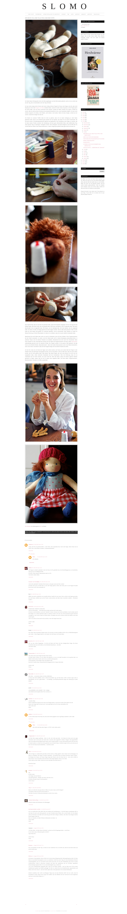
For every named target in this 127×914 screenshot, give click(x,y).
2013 (83, 121)
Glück (35, 531)
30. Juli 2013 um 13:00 (38, 606)
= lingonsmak (32, 735)
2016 (83, 115)
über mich (31, 14)
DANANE (31, 606)
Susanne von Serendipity (34, 581)
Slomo (66, 6)
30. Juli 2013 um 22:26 (42, 725)
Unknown (31, 544)
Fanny (32, 531)
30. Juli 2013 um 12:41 (36, 594)
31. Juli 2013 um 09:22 (36, 787)
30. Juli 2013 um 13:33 (37, 630)
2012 (83, 160)
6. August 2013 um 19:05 (38, 856)
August (85, 130)
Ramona (30, 845)
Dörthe (30, 567)
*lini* (30, 751)
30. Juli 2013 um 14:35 (40, 653)
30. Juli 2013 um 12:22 (45, 581)
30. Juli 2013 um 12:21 (37, 567)
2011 (83, 162)
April (85, 153)
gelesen (77, 14)
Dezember (86, 122)
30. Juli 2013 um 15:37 (39, 673)
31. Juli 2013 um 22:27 (45, 809)
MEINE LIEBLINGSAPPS (88, 140)
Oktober (85, 126)
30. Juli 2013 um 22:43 (36, 751)
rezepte (64, 14)
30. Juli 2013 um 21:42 (36, 687)
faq (68, 14)
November (86, 124)
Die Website (28, 526)
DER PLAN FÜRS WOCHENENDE (90, 137)
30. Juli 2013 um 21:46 (38, 698)
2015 (83, 117)
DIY (29, 531)
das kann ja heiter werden (34, 809)
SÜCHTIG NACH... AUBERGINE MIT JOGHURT (93, 147)
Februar (85, 156)
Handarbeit (39, 531)
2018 (83, 112)
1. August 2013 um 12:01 (38, 828)
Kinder (72, 531)
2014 (83, 119)
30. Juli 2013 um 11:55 (42, 556)
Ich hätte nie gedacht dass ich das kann (59, 531)
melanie (30, 770)
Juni (85, 149)
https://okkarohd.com (85, 25)
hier (41, 526)
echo (72, 14)
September (86, 128)
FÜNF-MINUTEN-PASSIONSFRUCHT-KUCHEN (93, 138)
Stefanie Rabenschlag (33, 800)
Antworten (31, 550)
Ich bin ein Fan (46, 531)
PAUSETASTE (86, 142)
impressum (97, 14)
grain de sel (31, 641)
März (85, 154)
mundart (30, 698)
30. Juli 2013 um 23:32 (37, 770)
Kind (70, 531)
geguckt (84, 14)
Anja (30, 787)
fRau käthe (31, 673)
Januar (85, 158)
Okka (33, 556)
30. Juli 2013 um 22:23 (37, 714)
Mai (84, 151)
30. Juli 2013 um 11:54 (38, 544)
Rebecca (30, 856)
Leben (76, 531)
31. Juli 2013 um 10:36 (43, 800)
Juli (84, 131)
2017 (83, 114)
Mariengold (74, 341)
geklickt (90, 14)
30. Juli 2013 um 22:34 (40, 735)
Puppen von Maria (40, 107)
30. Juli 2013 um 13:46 (39, 641)
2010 (83, 163)
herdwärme (38, 14)
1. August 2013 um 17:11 (38, 845)
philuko (30, 714)
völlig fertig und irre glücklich (51, 14)
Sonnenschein (32, 653)
